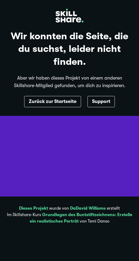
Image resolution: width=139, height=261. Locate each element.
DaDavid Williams (88, 208)
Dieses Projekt (33, 208)
